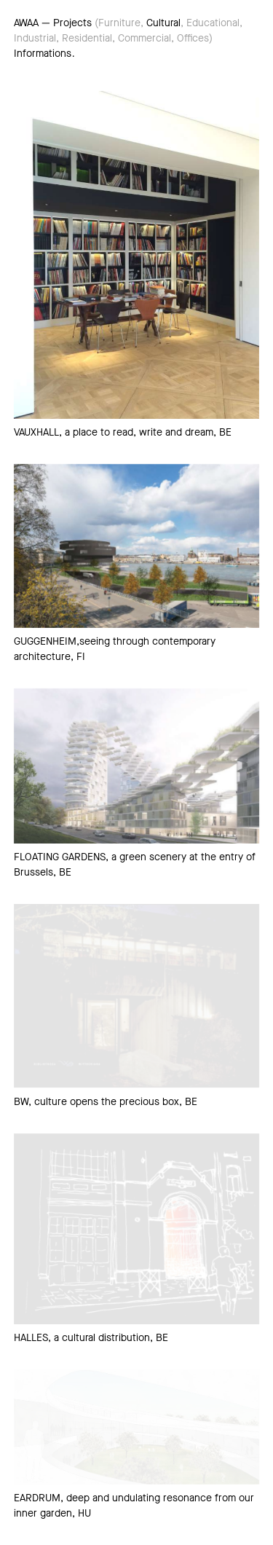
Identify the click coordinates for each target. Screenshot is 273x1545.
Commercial (144, 38)
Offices (193, 38)
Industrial (35, 38)
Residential (87, 38)
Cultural (163, 23)
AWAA (26, 23)
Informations (42, 53)
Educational (213, 23)
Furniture (119, 23)
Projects (72, 23)
